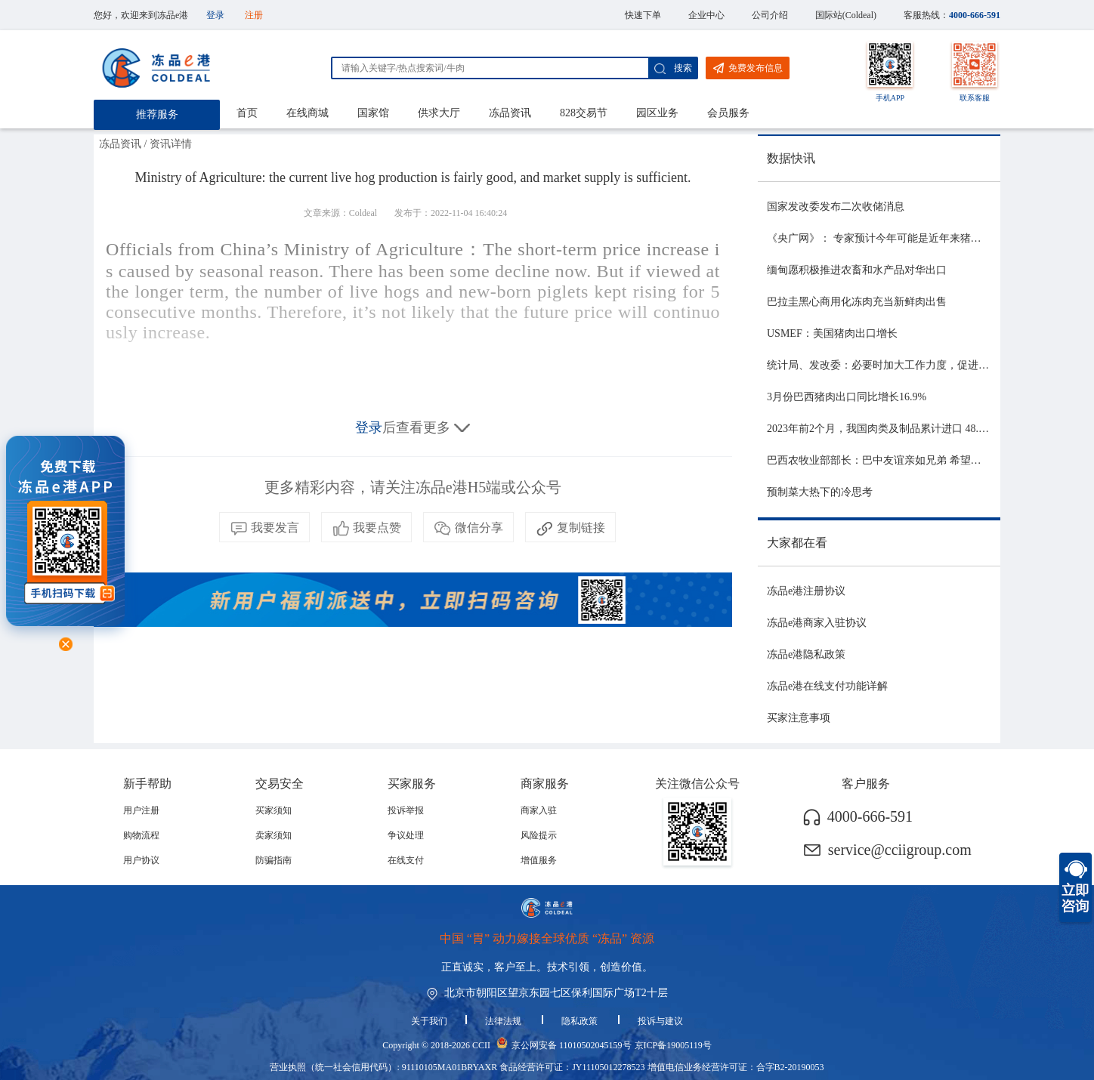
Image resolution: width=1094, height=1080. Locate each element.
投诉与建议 (660, 1021)
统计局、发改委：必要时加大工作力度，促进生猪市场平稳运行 (915, 365)
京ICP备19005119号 (673, 1045)
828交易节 (583, 113)
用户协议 (141, 860)
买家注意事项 (798, 718)
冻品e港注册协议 (806, 591)
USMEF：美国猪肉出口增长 (832, 333)
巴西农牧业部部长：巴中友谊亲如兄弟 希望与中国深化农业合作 (916, 460)
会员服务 (728, 113)
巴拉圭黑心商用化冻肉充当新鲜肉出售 (857, 301)
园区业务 (657, 113)
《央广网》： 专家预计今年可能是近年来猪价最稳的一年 (900, 238)
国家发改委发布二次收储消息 (835, 206)
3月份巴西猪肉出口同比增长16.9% (846, 397)
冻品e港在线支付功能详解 (827, 686)
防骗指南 (273, 860)
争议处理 (406, 835)
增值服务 (539, 860)
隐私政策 (580, 1021)
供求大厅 (439, 113)
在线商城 (307, 113)
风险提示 (539, 835)
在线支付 (406, 860)
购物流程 (141, 835)
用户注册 (141, 810)
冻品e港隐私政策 (806, 654)
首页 (247, 113)
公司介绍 (770, 15)
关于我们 (429, 1021)
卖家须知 (273, 835)
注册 (254, 15)
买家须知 (273, 810)
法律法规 (504, 1021)
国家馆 (373, 113)
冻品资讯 (510, 113)
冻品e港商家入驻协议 (817, 622)
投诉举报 (406, 810)
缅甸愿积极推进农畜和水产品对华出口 (857, 270)
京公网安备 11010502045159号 (571, 1045)
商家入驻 (539, 810)
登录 (215, 15)
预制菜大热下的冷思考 (820, 492)
